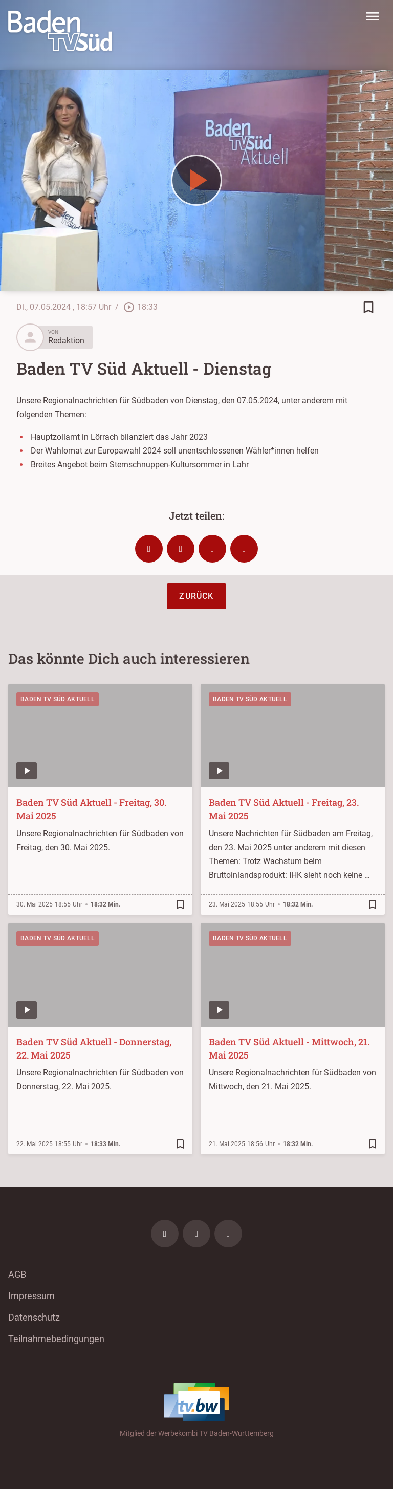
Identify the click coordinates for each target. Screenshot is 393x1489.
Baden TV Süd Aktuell (57, 699)
